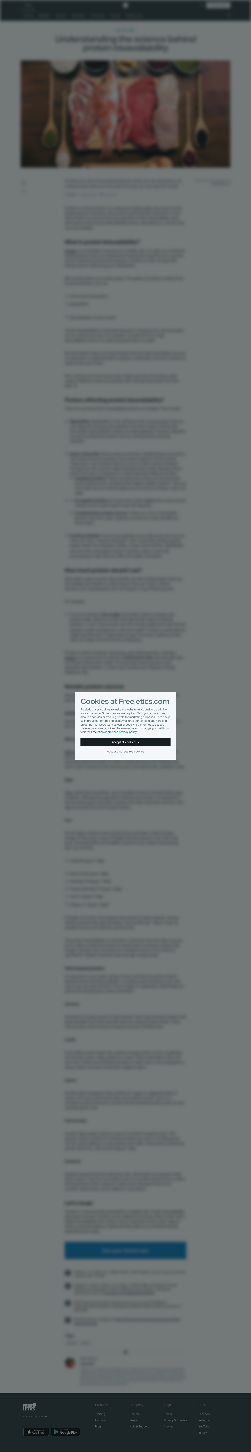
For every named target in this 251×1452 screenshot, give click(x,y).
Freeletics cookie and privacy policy (114, 732)
